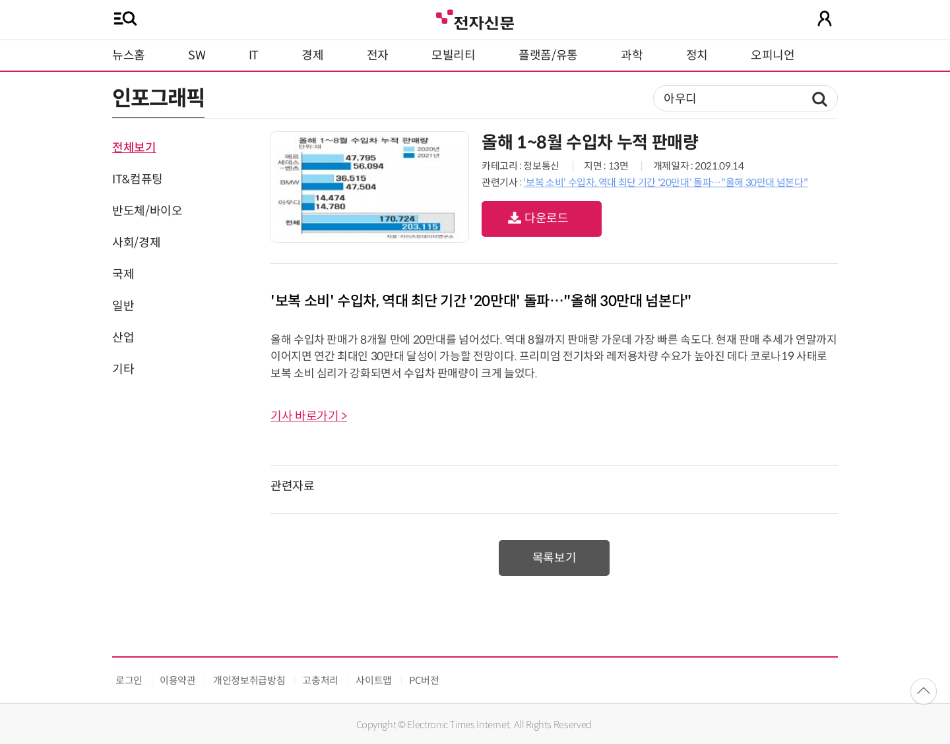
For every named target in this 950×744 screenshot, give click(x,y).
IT (254, 55)
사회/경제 (136, 242)
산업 (123, 337)
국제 (123, 274)
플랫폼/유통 (548, 55)
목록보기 (554, 558)
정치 (697, 55)
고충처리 (320, 680)
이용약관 (178, 680)
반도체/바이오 (147, 211)
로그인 (128, 680)
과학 (632, 55)
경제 (312, 55)
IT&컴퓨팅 (137, 179)
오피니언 (773, 55)
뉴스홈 (128, 55)
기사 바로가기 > (308, 416)
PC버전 (424, 680)
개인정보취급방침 (249, 680)
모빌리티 (453, 55)
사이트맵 (374, 680)
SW (196, 55)
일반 (123, 306)
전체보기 (134, 147)
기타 (123, 369)
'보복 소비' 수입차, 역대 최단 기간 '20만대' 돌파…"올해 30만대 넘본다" (665, 182)
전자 (378, 55)
